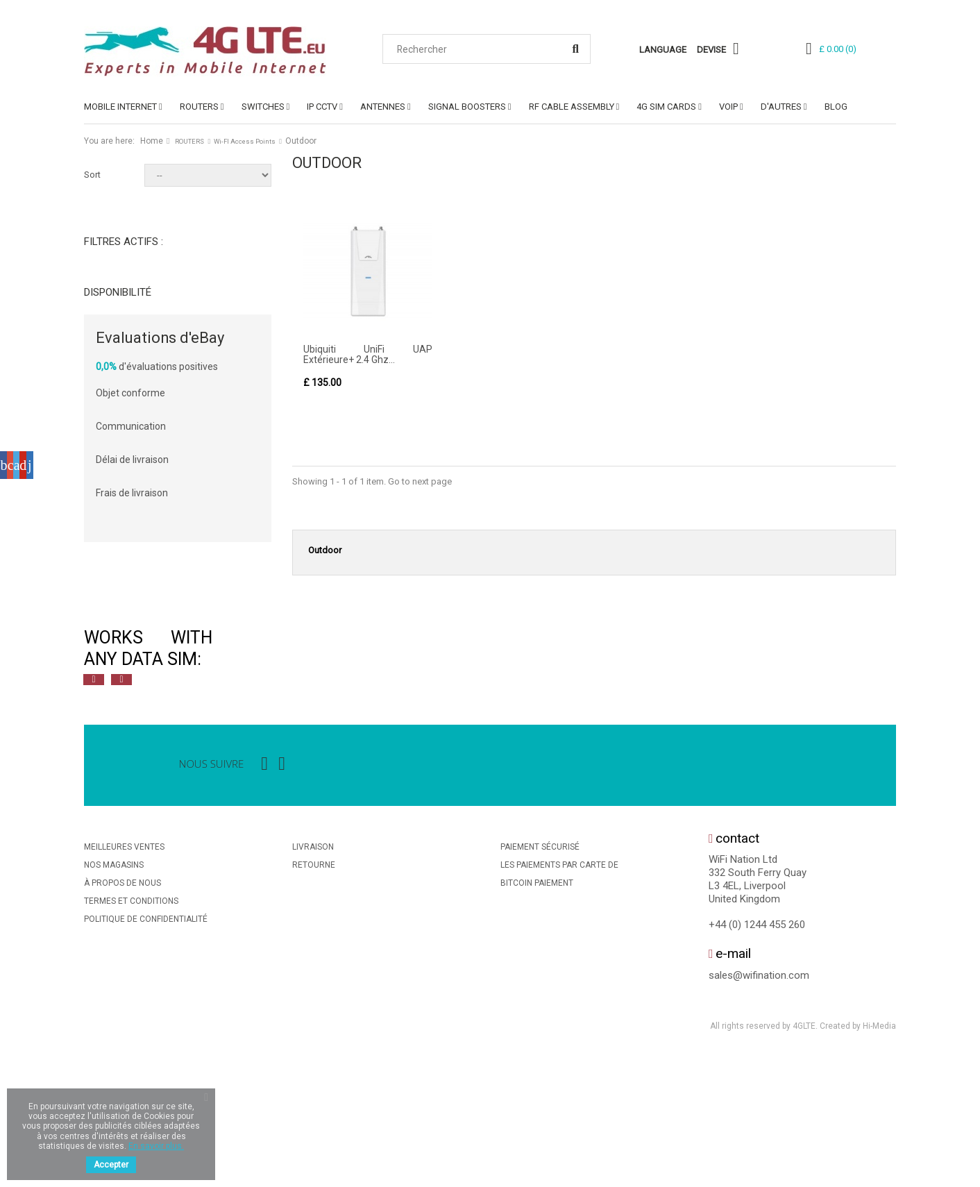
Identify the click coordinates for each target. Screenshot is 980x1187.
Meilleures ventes (124, 975)
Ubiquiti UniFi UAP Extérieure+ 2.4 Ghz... (367, 354)
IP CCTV (322, 106)
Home (151, 141)
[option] (237, 777)
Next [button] (121, 808)
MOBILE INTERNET (120, 106)
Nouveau (124, 383)
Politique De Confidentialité (146, 1047)
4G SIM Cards (666, 106)
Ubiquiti (122, 451)
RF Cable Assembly (571, 106)
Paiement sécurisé (540, 975)
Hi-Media (879, 1155)
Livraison (313, 975)
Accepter (111, 1165)
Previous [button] (93, 808)
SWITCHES (263, 106)
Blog (836, 106)
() (837, 49)
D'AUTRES (781, 106)
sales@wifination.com (759, 1103)
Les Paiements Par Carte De (559, 993)
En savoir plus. (156, 1146)
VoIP (728, 106)
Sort (92, 174)
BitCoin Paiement (536, 1011)
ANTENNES (382, 106)
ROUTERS (199, 106)
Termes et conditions (131, 1029)
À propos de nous (122, 1011)
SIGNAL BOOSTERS (467, 106)
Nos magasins (114, 993)
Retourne (313, 993)
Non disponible (137, 315)
